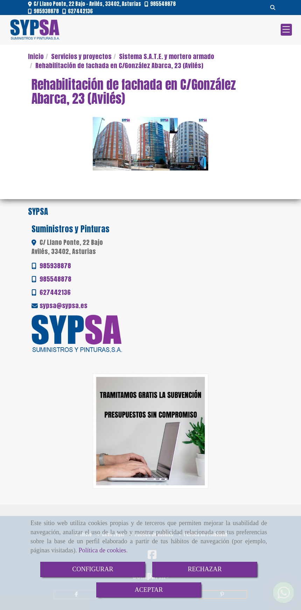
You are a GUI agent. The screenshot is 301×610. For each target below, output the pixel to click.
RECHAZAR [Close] (205, 569)
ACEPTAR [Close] (149, 589)
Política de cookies (102, 550)
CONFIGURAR (92, 569)
